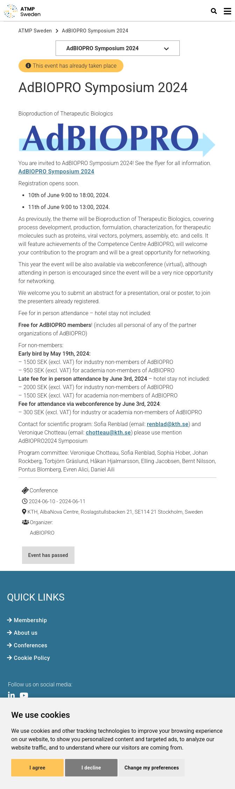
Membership (30, 620)
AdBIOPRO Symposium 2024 (95, 31)
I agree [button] (37, 768)
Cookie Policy (32, 658)
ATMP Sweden (35, 31)
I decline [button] (91, 768)
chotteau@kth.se (108, 432)
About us (26, 633)
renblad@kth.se (167, 424)
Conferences (31, 645)
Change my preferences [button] (151, 768)
